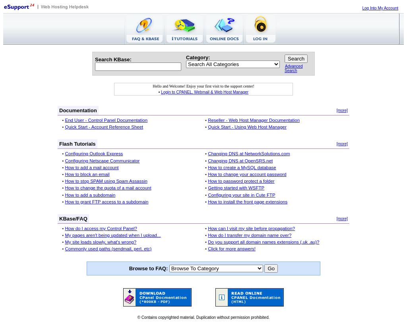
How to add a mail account (92, 167)
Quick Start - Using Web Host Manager (247, 127)
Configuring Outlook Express (94, 153)
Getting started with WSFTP (236, 187)
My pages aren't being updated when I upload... (113, 235)
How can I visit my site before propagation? (251, 228)
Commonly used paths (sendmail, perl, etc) (108, 248)
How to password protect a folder (241, 181)
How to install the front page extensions (247, 201)
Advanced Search (293, 68)
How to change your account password (247, 174)
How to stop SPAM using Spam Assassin (106, 181)
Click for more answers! (232, 248)
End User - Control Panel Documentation (106, 120)
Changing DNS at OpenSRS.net (240, 160)
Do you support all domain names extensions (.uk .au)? (263, 242)
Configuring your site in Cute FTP (241, 195)
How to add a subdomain (90, 195)
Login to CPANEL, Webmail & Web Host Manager (204, 92)
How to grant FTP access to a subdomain (107, 201)
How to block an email (87, 174)
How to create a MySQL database (242, 167)
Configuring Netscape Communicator (102, 160)
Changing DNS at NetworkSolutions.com (249, 153)
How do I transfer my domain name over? (249, 235)
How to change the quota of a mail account (108, 187)
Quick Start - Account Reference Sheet (104, 127)
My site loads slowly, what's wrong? (101, 242)
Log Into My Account (380, 8)
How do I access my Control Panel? (101, 228)
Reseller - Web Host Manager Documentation (254, 120)
